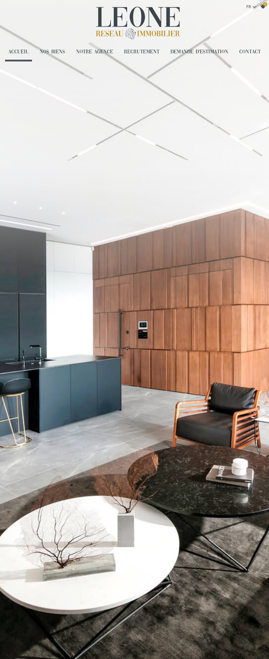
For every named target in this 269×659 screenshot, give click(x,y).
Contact (250, 52)
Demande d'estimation (199, 52)
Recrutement (141, 52)
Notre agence (94, 52)
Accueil (18, 52)
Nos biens (52, 52)
